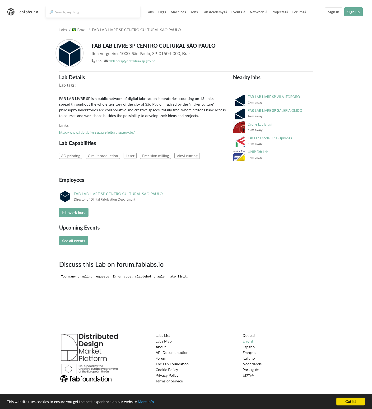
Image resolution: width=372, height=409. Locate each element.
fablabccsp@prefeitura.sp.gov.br (131, 61)
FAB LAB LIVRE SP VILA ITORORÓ (274, 97)
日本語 (248, 375)
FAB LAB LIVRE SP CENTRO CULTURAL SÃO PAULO (136, 29)
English (248, 341)
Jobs (194, 12)
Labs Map (164, 341)
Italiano (248, 358)
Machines (178, 12)
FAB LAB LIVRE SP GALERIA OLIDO (275, 110)
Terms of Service (169, 381)
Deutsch (249, 335)
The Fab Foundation (172, 364)
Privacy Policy (167, 375)
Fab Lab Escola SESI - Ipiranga (270, 138)
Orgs (162, 12)
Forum (299, 12)
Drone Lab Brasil (260, 124)
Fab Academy (215, 12)
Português (250, 369)
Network (258, 12)
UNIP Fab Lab (258, 152)
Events (238, 12)
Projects (280, 12)
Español (249, 346)
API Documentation (172, 352)
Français (249, 352)
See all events (73, 240)
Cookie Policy (167, 369)
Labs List (163, 335)
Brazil (79, 29)
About (161, 346)
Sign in (333, 11)
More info (146, 401)
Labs (150, 12)
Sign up (353, 11)
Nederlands (251, 364)
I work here (73, 212)
